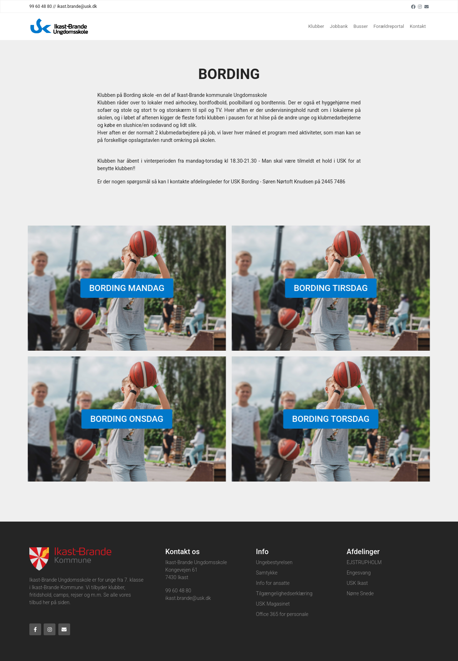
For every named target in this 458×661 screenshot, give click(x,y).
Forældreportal (389, 26)
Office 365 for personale (282, 614)
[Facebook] (413, 6)
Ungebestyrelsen (274, 562)
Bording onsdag (124, 419)
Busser (361, 26)
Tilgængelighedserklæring (284, 593)
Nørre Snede (360, 593)
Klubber (316, 26)
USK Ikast (357, 583)
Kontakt (418, 26)
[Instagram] (420, 6)
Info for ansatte (272, 583)
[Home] (59, 26)
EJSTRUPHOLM (364, 562)
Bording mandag (124, 288)
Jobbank (339, 26)
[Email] (426, 6)
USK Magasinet (272, 604)
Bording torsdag (328, 419)
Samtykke (266, 573)
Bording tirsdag (329, 288)
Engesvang (359, 573)
